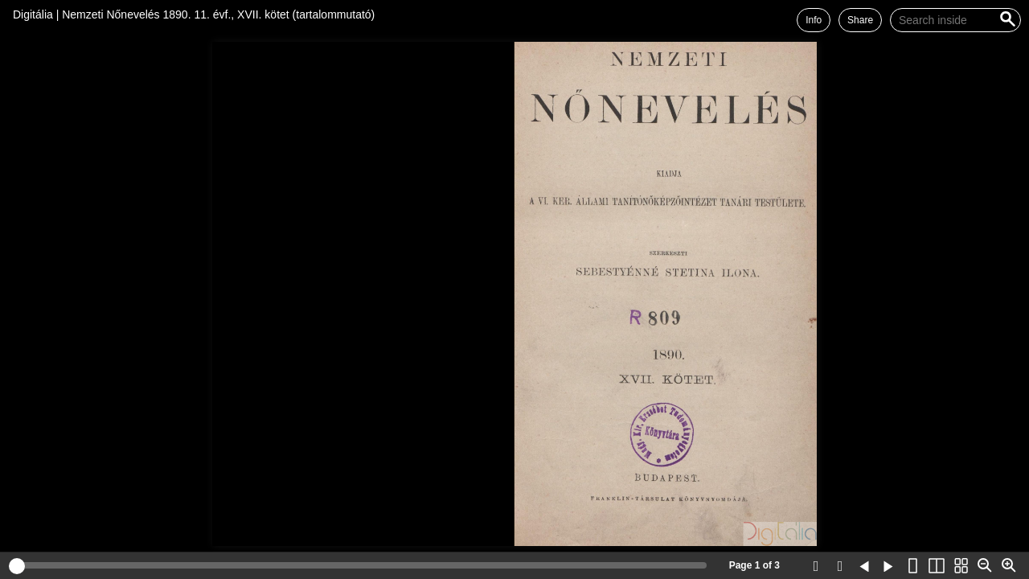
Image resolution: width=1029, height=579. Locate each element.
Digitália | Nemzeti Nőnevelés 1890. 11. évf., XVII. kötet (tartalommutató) (194, 14)
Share (860, 20)
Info (814, 20)
